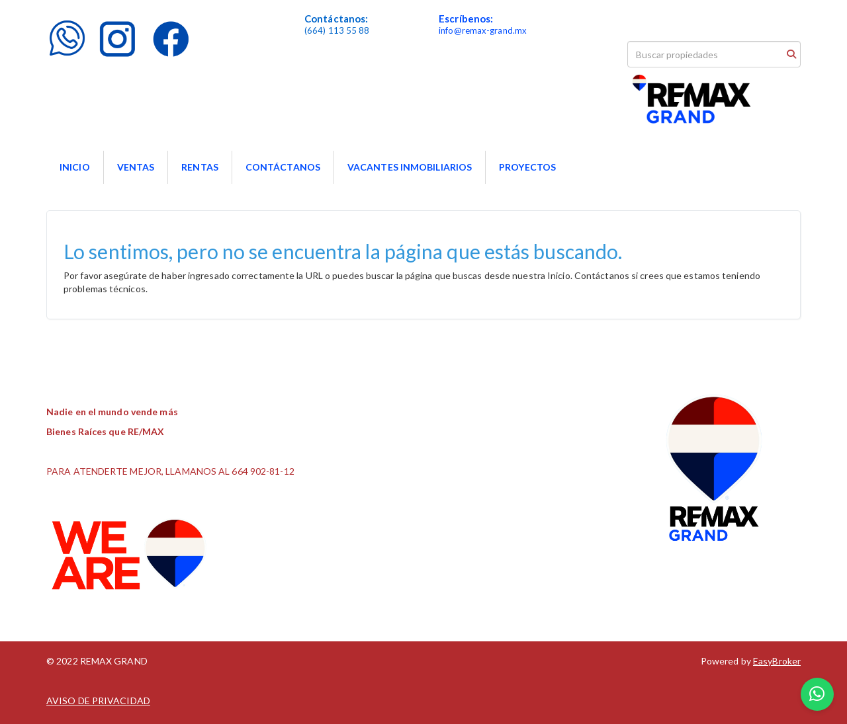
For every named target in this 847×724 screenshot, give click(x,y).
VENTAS (136, 167)
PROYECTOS (527, 167)
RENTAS (199, 167)
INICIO (75, 167)
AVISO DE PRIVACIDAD (98, 700)
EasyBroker (777, 660)
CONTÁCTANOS (282, 167)
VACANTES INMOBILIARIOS (409, 167)
